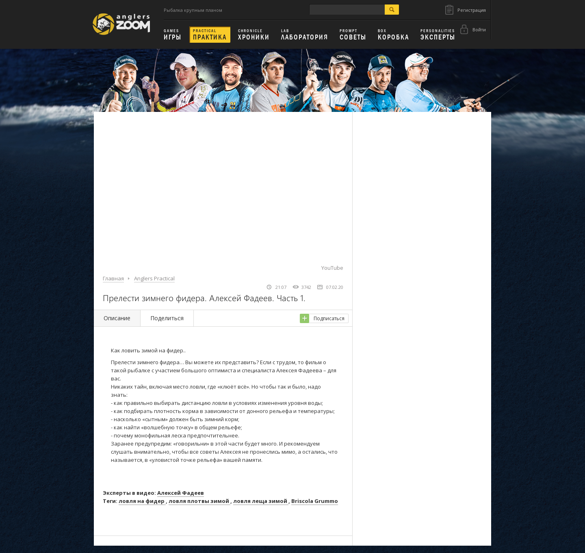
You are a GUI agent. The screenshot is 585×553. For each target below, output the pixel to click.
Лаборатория (304, 35)
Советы (353, 35)
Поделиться (167, 318)
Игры (173, 35)
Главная (113, 278)
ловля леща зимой (260, 501)
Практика (210, 35)
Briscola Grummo (314, 501)
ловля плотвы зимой (199, 501)
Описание (117, 318)
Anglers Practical (154, 278)
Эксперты (437, 35)
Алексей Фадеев (180, 492)
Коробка (393, 35)
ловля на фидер (142, 501)
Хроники (254, 35)
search (392, 9)
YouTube (332, 267)
